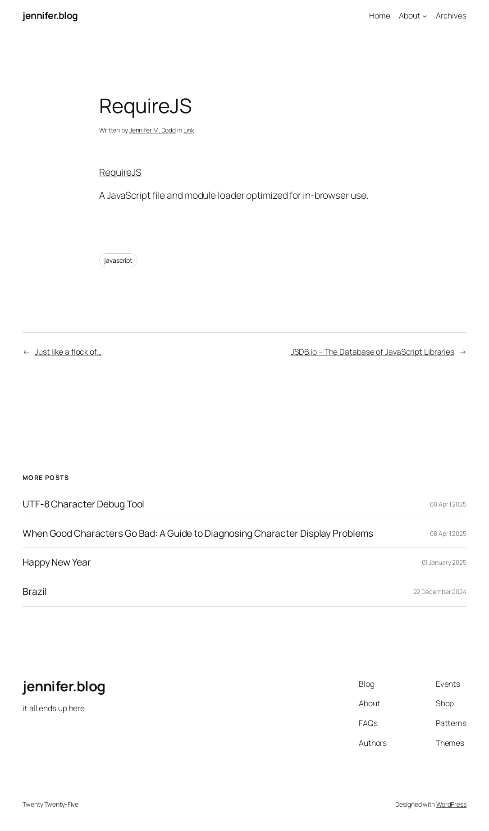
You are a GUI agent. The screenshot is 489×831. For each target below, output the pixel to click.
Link (189, 130)
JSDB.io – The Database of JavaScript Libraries (372, 351)
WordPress (451, 804)
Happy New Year (57, 562)
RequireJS (120, 172)
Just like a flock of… (68, 351)
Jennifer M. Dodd (152, 130)
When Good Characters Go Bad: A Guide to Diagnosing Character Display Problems (198, 533)
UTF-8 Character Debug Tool (83, 504)
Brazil (34, 591)
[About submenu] (424, 15)
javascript (118, 260)
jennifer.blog (50, 15)
